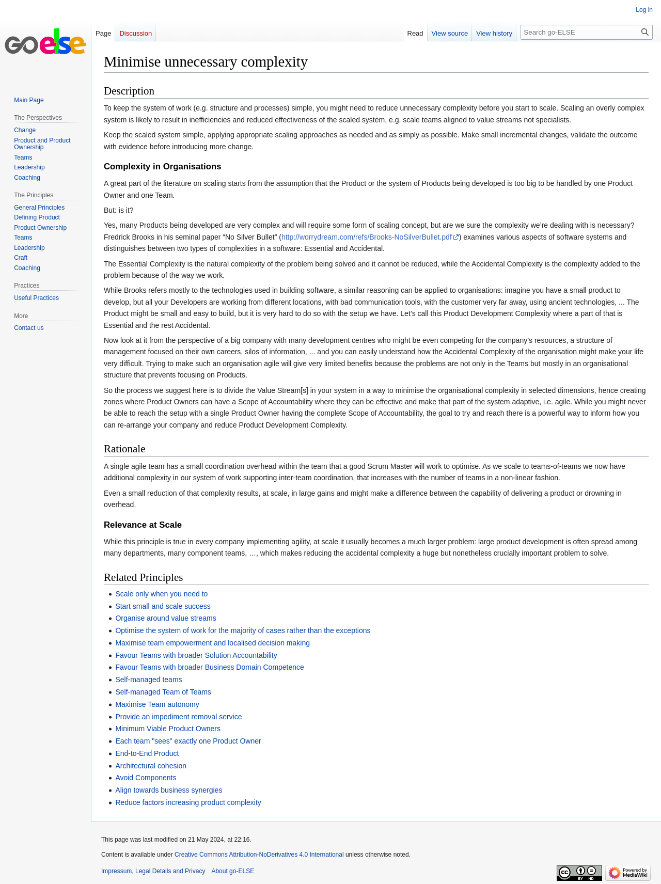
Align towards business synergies (168, 790)
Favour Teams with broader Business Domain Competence (209, 667)
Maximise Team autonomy (157, 704)
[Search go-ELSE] (587, 32)
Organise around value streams (165, 618)
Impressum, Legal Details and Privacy (153, 871)
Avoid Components (145, 778)
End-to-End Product (147, 753)
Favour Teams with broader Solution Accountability (196, 655)
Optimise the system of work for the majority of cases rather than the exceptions (242, 630)
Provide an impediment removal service (178, 717)
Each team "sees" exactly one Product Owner (188, 741)
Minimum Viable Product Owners (168, 728)
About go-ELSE (232, 871)
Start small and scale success (162, 606)
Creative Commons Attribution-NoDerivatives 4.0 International (259, 854)
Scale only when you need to (161, 594)
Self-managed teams (148, 679)
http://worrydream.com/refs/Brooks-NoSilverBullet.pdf (366, 237)
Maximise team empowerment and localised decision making (212, 643)
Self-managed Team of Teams (163, 692)
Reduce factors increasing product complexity (188, 802)
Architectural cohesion (150, 766)
